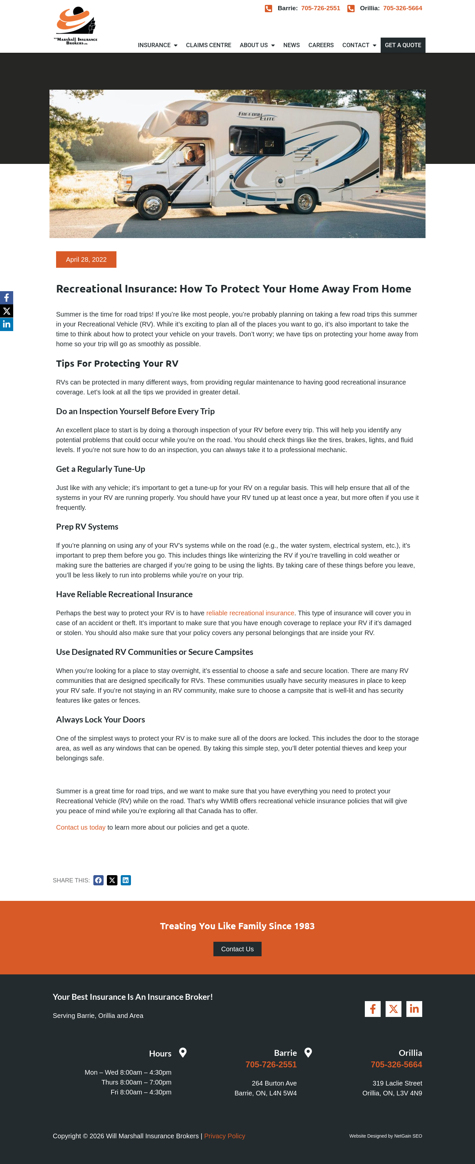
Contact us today (81, 827)
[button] (98, 880)
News (291, 45)
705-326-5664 (402, 8)
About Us (257, 45)
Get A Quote (403, 45)
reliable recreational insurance (250, 613)
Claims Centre (208, 45)
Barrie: (288, 8)
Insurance (157, 45)
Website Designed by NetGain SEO (385, 1136)
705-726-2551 (320, 8)
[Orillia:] (351, 8)
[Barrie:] (269, 8)
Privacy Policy (224, 1136)
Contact (359, 45)
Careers (321, 45)
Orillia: (370, 8)
